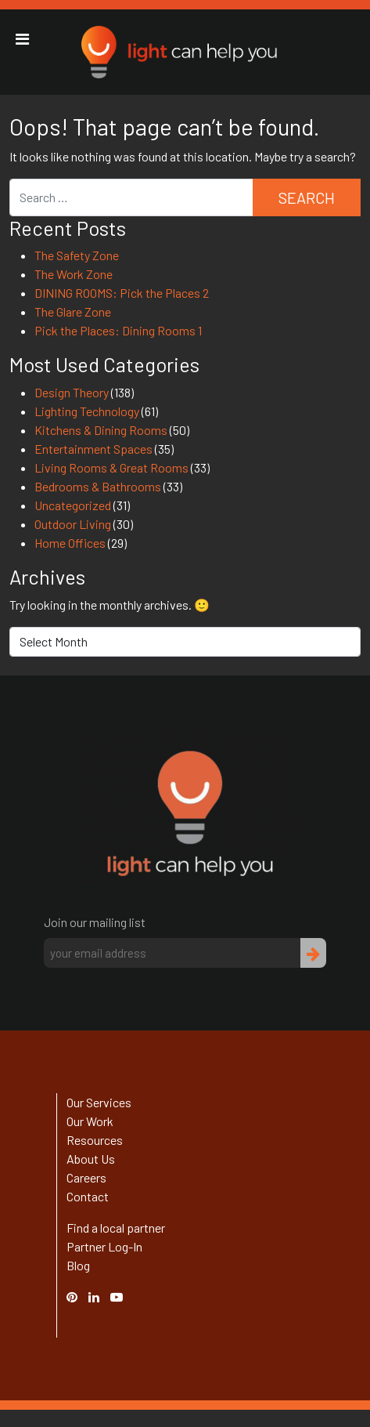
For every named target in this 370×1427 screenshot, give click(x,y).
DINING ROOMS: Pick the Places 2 (121, 292)
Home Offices (70, 542)
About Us (90, 1158)
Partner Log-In (104, 1246)
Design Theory (71, 392)
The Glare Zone (72, 311)
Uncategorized (72, 505)
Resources (94, 1139)
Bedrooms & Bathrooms (97, 486)
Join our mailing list (94, 922)
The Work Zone (73, 273)
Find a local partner (115, 1227)
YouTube (124, 1296)
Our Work (89, 1121)
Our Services (98, 1102)
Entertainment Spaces (93, 448)
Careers (86, 1177)
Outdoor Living (72, 523)
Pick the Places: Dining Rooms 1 (118, 330)
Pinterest (79, 1296)
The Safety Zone (76, 255)
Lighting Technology (86, 411)
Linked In (96, 1306)
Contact (87, 1196)
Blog (78, 1265)
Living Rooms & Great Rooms (111, 467)
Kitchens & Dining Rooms (100, 429)
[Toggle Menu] (22, 39)
